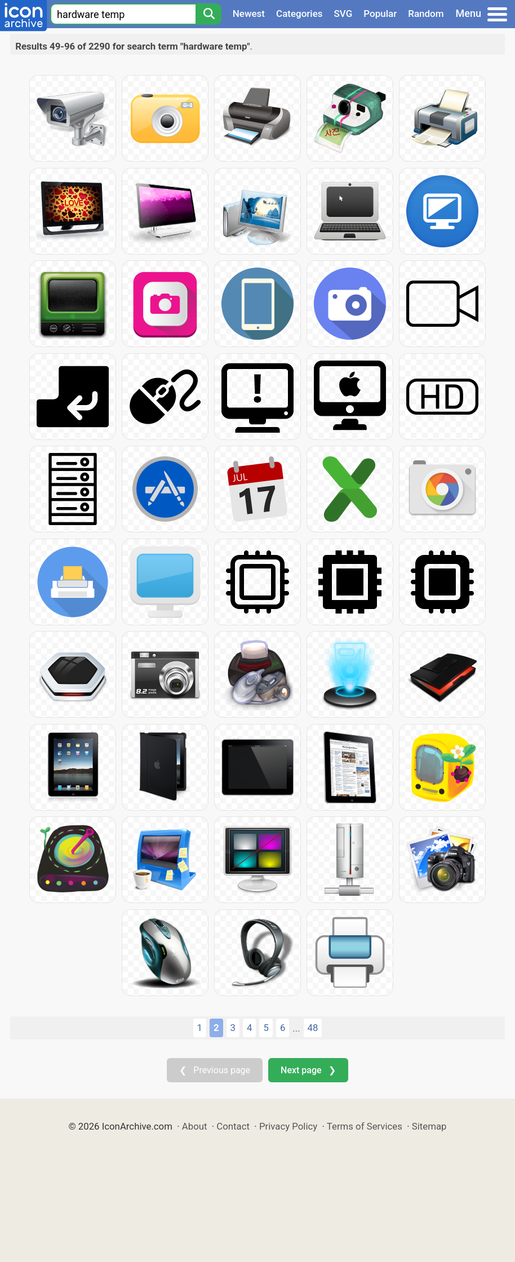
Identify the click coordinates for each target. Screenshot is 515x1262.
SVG (343, 13)
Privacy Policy (288, 1126)
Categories (299, 13)
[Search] (208, 14)
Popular (380, 13)
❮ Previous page (214, 1070)
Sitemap (429, 1126)
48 (313, 1027)
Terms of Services (364, 1126)
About (194, 1126)
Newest (249, 13)
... (296, 1028)
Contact (233, 1126)
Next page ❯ (308, 1070)
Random (425, 13)
